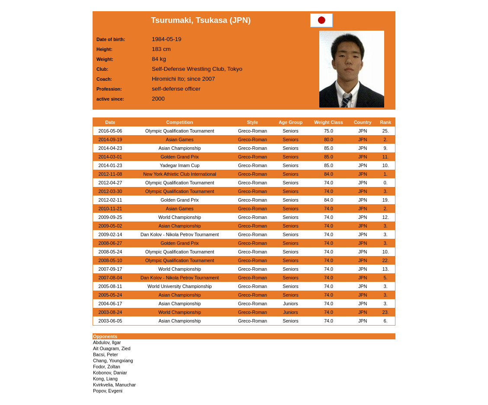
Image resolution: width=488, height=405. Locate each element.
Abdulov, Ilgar (107, 342)
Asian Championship (179, 148)
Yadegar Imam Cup (180, 165)
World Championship (179, 217)
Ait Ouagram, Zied (111, 348)
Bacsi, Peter (105, 354)
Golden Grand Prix (180, 156)
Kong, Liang (105, 378)
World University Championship (180, 286)
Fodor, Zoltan (106, 366)
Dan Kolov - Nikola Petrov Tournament (180, 234)
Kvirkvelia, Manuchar (114, 384)
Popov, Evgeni (107, 390)
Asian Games (179, 139)
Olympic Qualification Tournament (179, 130)
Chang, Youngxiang (113, 360)
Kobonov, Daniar (110, 372)
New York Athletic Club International (179, 174)
